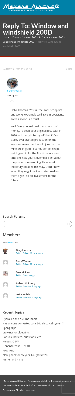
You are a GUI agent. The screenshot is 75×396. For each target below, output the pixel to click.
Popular (16, 242)
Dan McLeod (23, 272)
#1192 (69, 69)
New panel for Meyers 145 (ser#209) (25, 355)
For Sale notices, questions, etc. (22, 337)
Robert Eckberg (26, 283)
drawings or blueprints (16, 332)
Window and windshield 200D (19, 41)
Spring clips (9, 328)
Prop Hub (8, 350)
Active (10, 242)
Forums (16, 37)
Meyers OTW (11, 341)
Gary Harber (23, 250)
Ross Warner (24, 261)
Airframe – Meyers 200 (51, 37)
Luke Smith (23, 294)
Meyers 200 (30, 37)
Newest (5, 242)
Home (6, 37)
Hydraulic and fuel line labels (20, 319)
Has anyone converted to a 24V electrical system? (33, 323)
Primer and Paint (13, 359)
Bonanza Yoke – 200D (16, 346)
